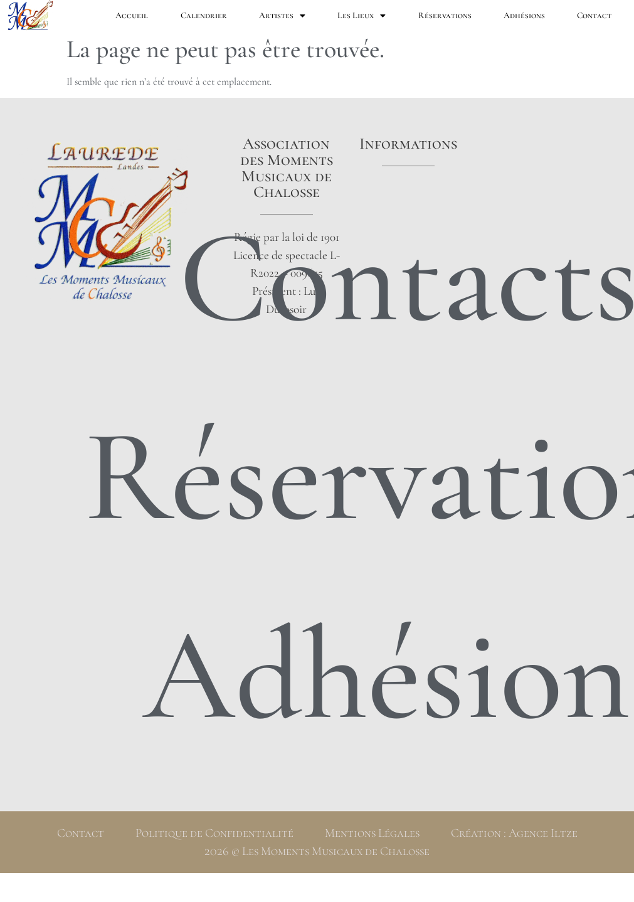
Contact (594, 15)
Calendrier (204, 15)
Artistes (282, 15)
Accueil (131, 15)
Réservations (445, 15)
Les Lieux (361, 15)
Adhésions (524, 15)
